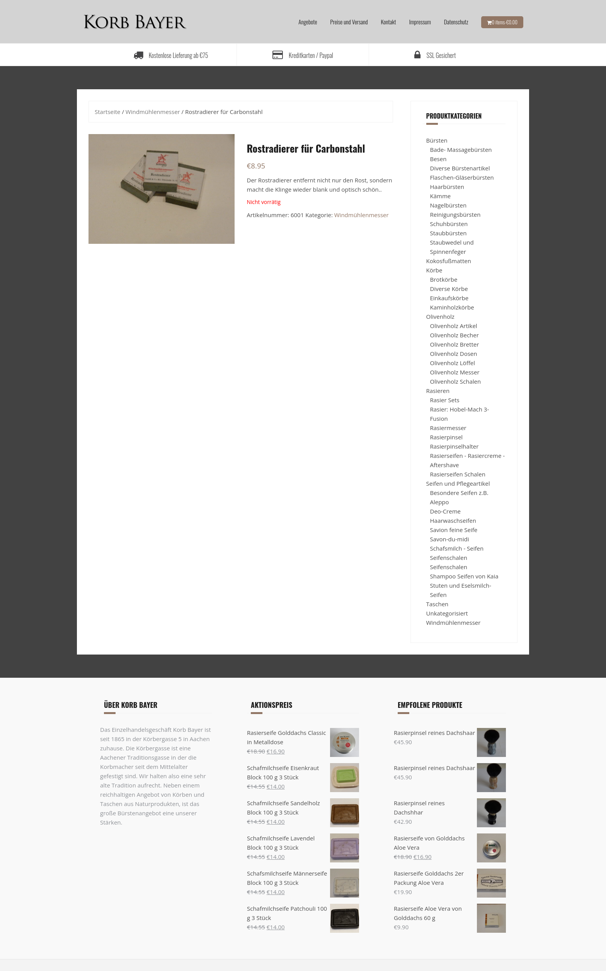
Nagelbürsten (448, 205)
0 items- (504, 22)
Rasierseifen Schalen (457, 474)
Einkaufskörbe (449, 298)
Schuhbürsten (449, 224)
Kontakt (388, 21)
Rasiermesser (448, 428)
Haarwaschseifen (453, 520)
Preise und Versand (349, 21)
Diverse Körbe (449, 288)
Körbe (434, 270)
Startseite (108, 112)
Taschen (437, 604)
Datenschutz (456, 21)
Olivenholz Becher (454, 335)
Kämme (440, 196)
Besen (438, 159)
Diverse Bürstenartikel (460, 168)
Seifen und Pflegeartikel (458, 483)
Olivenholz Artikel (453, 326)
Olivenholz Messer (455, 372)
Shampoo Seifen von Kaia (464, 576)
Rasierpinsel (446, 437)
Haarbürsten (447, 186)
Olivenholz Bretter (454, 344)
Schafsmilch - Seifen (457, 548)
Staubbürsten (448, 233)
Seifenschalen (448, 557)
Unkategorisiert (447, 613)
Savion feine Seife (454, 530)
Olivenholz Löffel (452, 363)
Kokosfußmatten (448, 261)
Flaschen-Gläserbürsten (462, 177)
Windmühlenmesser (153, 112)
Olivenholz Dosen (453, 353)
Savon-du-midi (449, 539)
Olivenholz (440, 316)
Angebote (307, 21)
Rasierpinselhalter (454, 446)
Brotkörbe (444, 279)
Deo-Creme (445, 511)
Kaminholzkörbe (452, 307)
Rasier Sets (445, 400)
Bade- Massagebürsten (461, 149)
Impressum (420, 21)
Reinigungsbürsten (455, 214)
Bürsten (437, 140)
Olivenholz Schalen (455, 381)
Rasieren (438, 391)
